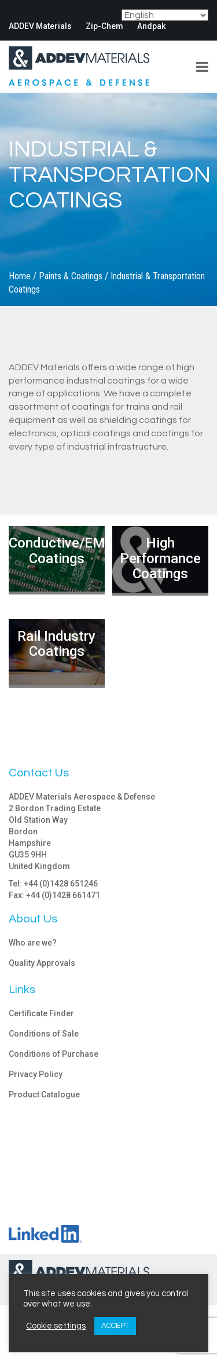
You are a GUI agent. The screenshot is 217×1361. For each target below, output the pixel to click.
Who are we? (33, 942)
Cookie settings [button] (56, 1326)
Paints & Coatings (70, 276)
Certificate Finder (41, 1013)
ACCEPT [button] (115, 1326)
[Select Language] (165, 15)
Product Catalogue (44, 1094)
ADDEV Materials (40, 26)
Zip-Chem (104, 26)
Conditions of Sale (44, 1033)
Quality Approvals (42, 963)
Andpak (151, 26)
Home (20, 276)
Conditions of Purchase (53, 1054)
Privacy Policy (35, 1074)
